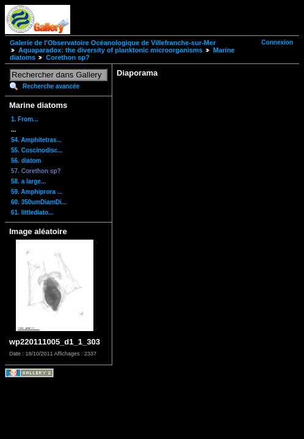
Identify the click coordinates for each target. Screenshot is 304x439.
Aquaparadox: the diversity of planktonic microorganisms (110, 50)
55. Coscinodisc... (36, 150)
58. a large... (28, 181)
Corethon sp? (68, 57)
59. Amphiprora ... (36, 191)
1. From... (24, 119)
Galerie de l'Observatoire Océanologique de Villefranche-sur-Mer (112, 42)
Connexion (277, 42)
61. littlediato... (32, 212)
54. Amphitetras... (36, 140)
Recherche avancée (51, 86)
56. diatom (26, 160)
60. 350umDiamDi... (39, 202)
